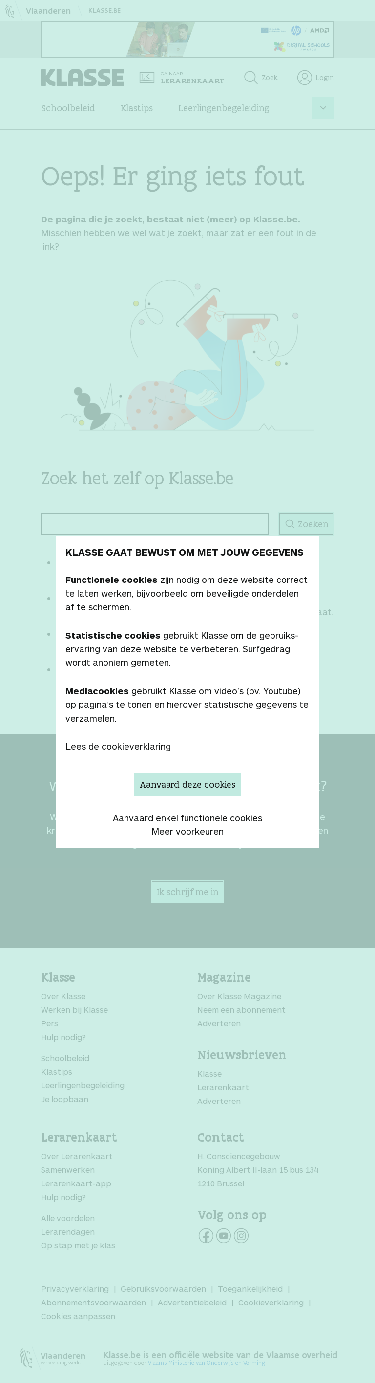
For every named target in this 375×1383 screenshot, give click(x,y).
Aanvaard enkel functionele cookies (187, 817)
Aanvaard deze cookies (187, 784)
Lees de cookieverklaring (118, 746)
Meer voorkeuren (187, 831)
